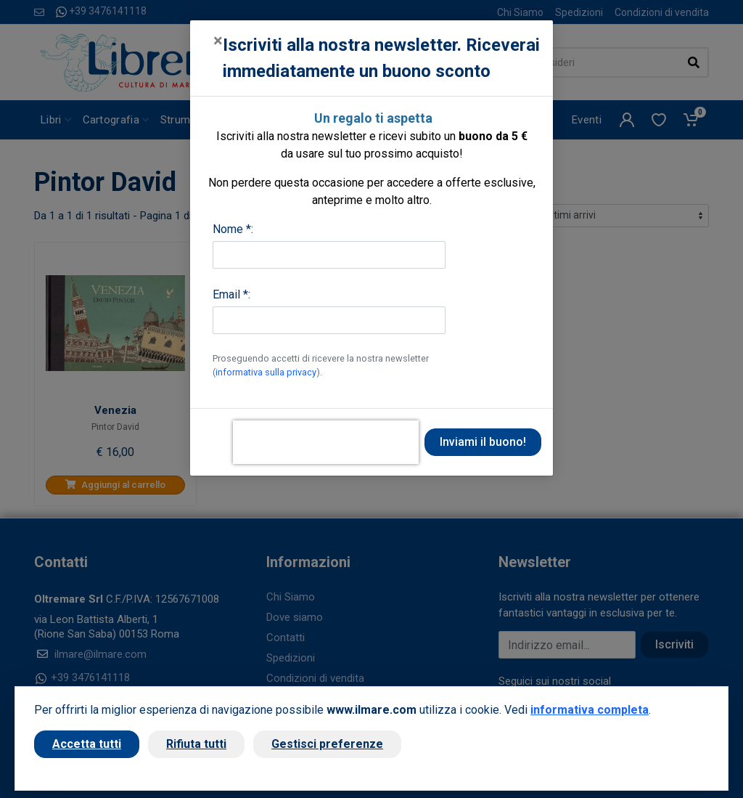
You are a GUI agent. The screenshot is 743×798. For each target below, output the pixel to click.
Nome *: (233, 229)
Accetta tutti (86, 744)
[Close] (218, 40)
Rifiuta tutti (196, 744)
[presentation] (326, 442)
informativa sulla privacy (265, 372)
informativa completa (589, 710)
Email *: (231, 294)
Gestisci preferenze (327, 744)
